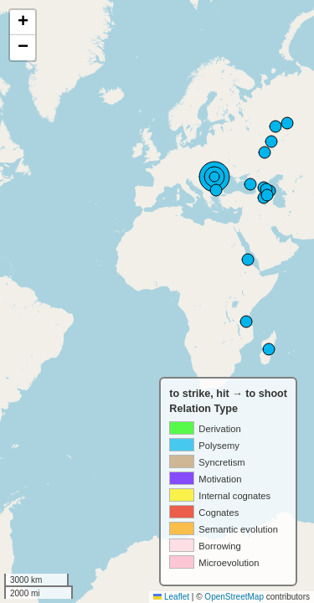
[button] (22, 22)
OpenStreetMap (234, 596)
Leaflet (171, 596)
